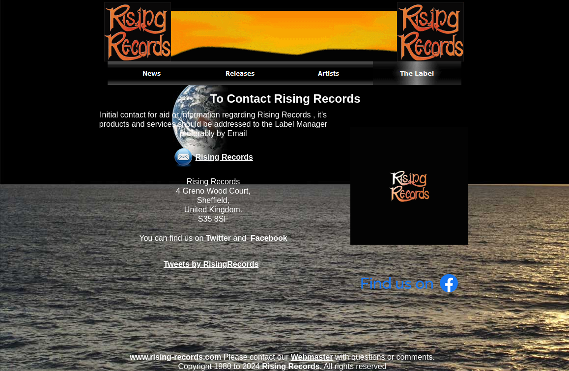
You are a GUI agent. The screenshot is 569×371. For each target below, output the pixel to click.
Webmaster (312, 357)
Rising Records (224, 157)
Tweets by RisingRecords (211, 264)
